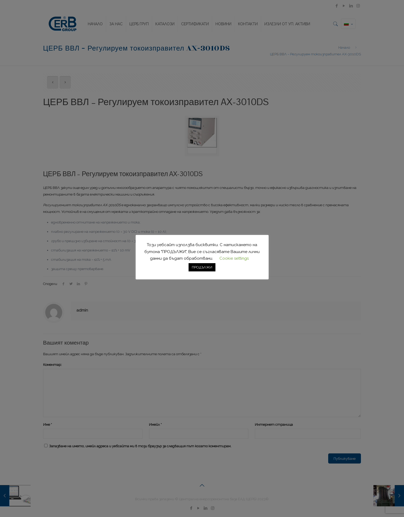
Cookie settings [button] (234, 258)
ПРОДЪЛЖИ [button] (202, 267)
